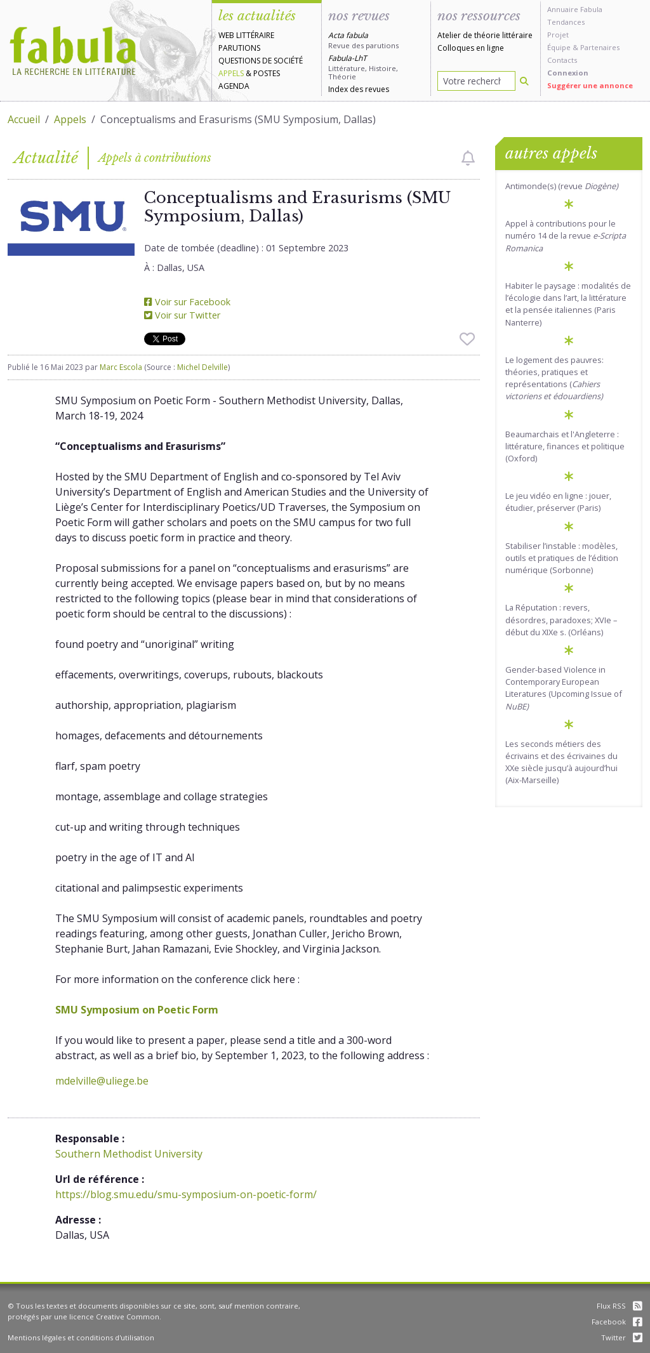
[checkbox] (468, 158)
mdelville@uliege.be (102, 1081)
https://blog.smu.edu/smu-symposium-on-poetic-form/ (186, 1194)
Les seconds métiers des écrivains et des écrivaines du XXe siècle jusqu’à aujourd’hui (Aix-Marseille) (561, 762)
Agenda (233, 86)
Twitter (621, 1337)
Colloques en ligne (470, 48)
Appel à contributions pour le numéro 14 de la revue (565, 235)
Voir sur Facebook (187, 302)
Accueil (24, 119)
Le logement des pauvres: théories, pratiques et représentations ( (554, 378)
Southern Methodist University (128, 1154)
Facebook (617, 1321)
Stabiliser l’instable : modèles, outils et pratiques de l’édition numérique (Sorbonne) (561, 558)
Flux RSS (619, 1305)
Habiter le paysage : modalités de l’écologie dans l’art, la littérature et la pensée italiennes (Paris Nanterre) (568, 304)
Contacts (562, 60)
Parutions (239, 48)
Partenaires (600, 47)
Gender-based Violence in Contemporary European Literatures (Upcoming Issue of (563, 688)
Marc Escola (121, 367)
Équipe (559, 47)
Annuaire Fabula (574, 9)
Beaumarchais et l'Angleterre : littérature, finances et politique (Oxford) (565, 446)
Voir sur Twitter (182, 315)
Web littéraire (246, 35)
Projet (558, 34)
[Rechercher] (524, 81)
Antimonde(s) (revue (561, 186)
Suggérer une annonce (590, 85)
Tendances (566, 22)
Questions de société (260, 60)
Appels (231, 73)
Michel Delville (202, 367)
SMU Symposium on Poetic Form (136, 1010)
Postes (266, 73)
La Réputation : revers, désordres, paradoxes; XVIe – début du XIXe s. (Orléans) (561, 619)
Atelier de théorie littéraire (485, 35)
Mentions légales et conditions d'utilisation (81, 1337)
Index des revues (358, 89)
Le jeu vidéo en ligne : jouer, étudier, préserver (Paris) (558, 501)
